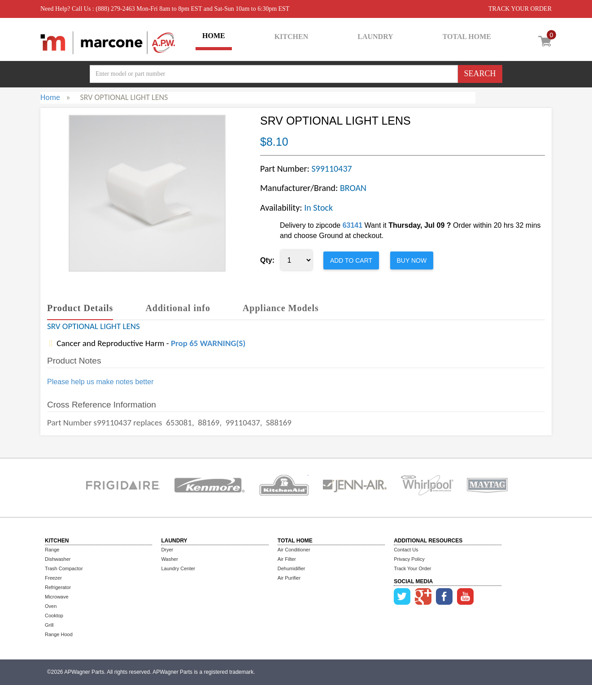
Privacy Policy (409, 559)
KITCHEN (291, 36)
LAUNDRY (375, 36)
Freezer (53, 578)
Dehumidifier (291, 568)
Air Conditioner (294, 549)
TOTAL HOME (467, 36)
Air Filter (287, 559)
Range (52, 549)
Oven (51, 606)
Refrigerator (58, 587)
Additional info (177, 308)
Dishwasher (57, 559)
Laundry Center (178, 568)
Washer (169, 559)
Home (50, 97)
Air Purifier (289, 578)
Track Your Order (412, 568)
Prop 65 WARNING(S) (208, 343)
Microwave (57, 596)
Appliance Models (281, 308)
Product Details (80, 308)
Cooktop (54, 615)
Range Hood (59, 634)
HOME (213, 35)
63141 (353, 225)
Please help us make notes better (100, 382)
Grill (49, 625)
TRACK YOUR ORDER (520, 8)
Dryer (167, 549)
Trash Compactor (64, 568)
